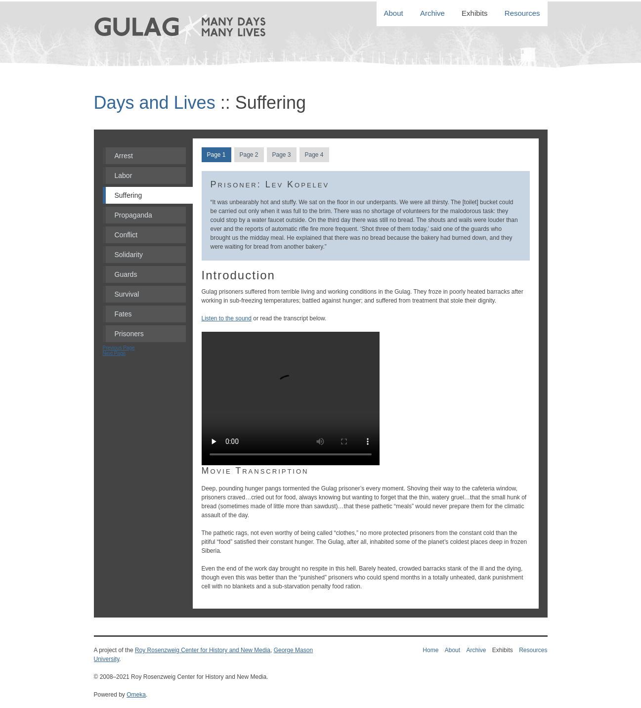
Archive (432, 13)
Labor (123, 175)
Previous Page (119, 348)
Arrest (124, 156)
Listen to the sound (227, 318)
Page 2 (248, 154)
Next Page (114, 353)
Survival (127, 294)
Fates (123, 314)
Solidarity (129, 255)
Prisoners (129, 334)
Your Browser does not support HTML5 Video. (291, 398)
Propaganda (133, 215)
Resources (522, 13)
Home (430, 650)
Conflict (126, 235)
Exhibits (475, 13)
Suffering (128, 195)
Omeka (136, 694)
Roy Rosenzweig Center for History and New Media (202, 650)
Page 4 (313, 154)
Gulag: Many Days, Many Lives (194, 45)
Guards (126, 274)
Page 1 (216, 154)
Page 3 (281, 154)
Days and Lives (154, 102)
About (393, 13)
